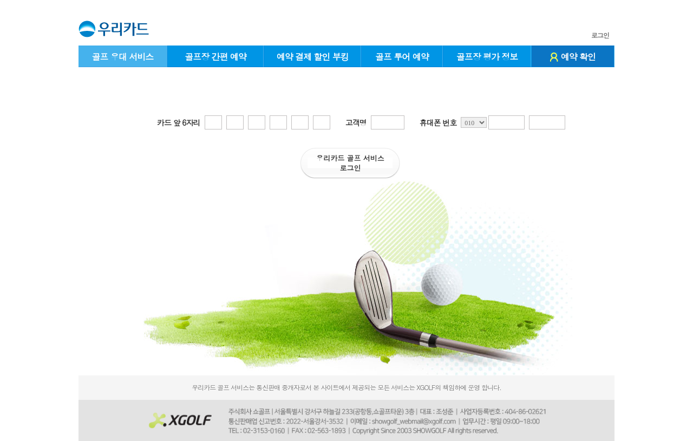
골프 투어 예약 (402, 56)
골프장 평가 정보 (487, 56)
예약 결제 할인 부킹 (313, 56)
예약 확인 (573, 56)
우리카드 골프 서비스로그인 (350, 163)
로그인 (600, 35)
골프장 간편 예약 (215, 56)
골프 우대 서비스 (122, 56)
